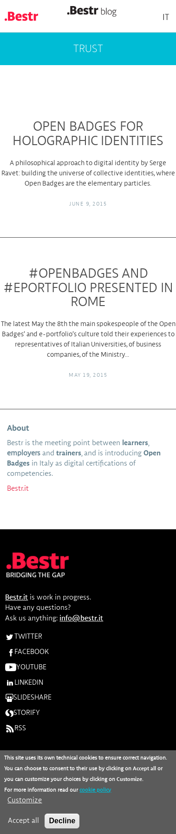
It (166, 17)
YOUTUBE (25, 667)
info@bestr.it (81, 618)
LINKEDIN (24, 683)
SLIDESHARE (28, 697)
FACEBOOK (27, 652)
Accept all (23, 825)
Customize (24, 805)
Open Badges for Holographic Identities (88, 134)
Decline (62, 825)
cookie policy (95, 795)
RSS (15, 728)
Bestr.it (18, 489)
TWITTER (23, 637)
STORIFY (22, 713)
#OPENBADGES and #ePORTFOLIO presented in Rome (88, 288)
